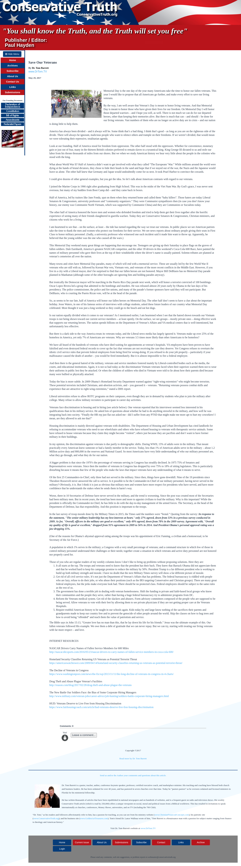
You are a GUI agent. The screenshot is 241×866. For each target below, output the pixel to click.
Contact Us (12, 81)
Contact (161, 842)
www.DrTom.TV (37, 71)
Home (12, 60)
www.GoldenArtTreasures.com (94, 818)
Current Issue (82, 842)
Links (12, 87)
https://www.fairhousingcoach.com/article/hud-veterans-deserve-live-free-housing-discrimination (101, 707)
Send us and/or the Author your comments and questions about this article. (133, 775)
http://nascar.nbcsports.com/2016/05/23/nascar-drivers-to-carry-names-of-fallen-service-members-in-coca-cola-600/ (111, 652)
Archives (12, 65)
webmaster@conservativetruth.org (162, 857)
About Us (12, 76)
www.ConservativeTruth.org (46, 818)
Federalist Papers (12, 124)
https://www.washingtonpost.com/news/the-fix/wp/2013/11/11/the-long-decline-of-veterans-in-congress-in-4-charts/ (111, 674)
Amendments (12, 119)
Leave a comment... (84, 735)
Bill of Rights (12, 115)
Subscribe (13, 71)
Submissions (12, 92)
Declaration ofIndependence (12, 105)
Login (62, 848)
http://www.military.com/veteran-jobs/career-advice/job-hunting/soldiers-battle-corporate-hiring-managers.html (109, 696)
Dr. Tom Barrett (40, 68)
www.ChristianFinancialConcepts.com (171, 814)
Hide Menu (12, 54)
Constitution (12, 111)
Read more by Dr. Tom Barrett (133, 758)
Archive (201, 842)
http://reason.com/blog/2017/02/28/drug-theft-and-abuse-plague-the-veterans (90, 685)
